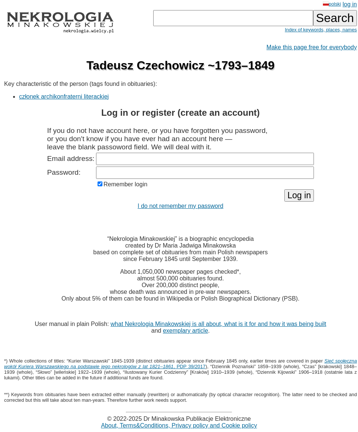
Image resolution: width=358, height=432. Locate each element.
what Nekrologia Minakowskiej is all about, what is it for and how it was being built (218, 324)
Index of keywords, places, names (321, 29)
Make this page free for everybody (311, 47)
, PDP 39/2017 (180, 363)
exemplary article (185, 330)
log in (350, 4)
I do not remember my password (180, 206)
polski (332, 4)
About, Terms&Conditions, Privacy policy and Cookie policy (179, 425)
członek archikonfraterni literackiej (64, 96)
